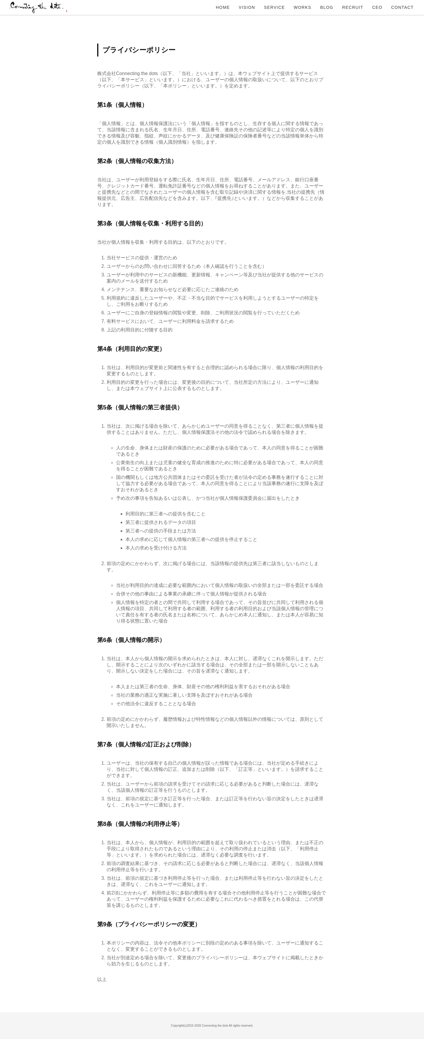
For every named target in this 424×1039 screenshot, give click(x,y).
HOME (223, 7)
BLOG (326, 7)
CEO (377, 7)
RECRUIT (352, 7)
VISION (247, 7)
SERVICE (274, 7)
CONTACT (402, 7)
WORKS (303, 7)
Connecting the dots (38, 7)
